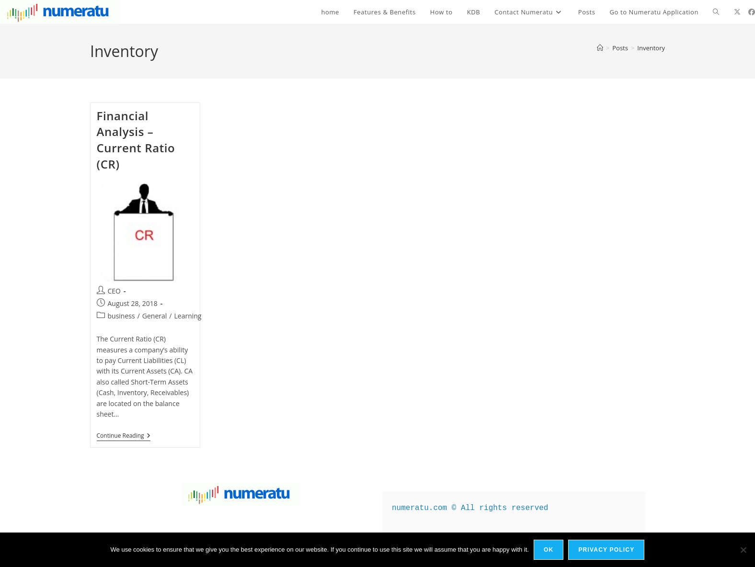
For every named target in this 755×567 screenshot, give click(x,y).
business (121, 315)
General (154, 315)
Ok (548, 549)
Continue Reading (123, 436)
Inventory (651, 48)
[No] (743, 550)
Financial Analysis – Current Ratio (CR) (136, 140)
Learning (187, 315)
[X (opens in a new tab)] (737, 12)
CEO (114, 290)
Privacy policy (606, 549)
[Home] (600, 48)
